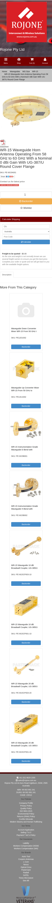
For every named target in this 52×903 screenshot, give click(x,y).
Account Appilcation (26, 830)
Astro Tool (26, 856)
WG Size (26, 71)
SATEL (26, 875)
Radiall (26, 872)
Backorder (26, 201)
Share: (7, 177)
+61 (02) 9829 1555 (26, 778)
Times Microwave (26, 878)
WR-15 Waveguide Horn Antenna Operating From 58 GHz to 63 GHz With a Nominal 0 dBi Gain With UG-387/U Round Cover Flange (25, 77)
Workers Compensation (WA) (26, 848)
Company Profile (26, 803)
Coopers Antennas (26, 859)
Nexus (26, 864)
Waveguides (15, 71)
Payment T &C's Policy (26, 835)
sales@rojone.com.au (26, 780)
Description (6, 275)
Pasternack (26, 870)
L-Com (26, 862)
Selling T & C (26, 832)
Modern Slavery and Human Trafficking (26, 822)
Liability (26, 843)
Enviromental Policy (26, 814)
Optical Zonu (26, 867)
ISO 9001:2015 (26, 811)
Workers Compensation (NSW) (26, 846)
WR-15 (35, 71)
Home (4, 71)
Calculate (26, 242)
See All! (26, 880)
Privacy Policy (26, 806)
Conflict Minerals (26, 819)
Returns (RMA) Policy (26, 816)
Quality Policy (26, 808)
